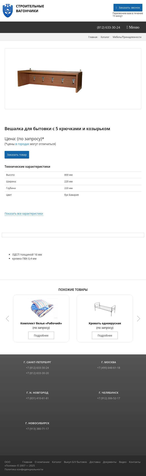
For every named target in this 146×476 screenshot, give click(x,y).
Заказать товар (17, 154)
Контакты (134, 462)
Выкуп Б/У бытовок (75, 462)
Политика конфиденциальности (24, 469)
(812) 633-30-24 (108, 27)
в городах (22, 144)
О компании (42, 462)
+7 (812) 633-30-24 (37, 367)
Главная (27, 462)
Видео (122, 462)
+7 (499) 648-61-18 (108, 367)
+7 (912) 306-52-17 (108, 398)
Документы (110, 462)
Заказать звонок (128, 7)
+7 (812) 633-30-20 (37, 373)
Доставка (95, 462)
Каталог (56, 462)
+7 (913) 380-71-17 (37, 428)
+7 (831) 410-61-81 (37, 398)
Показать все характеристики (24, 213)
